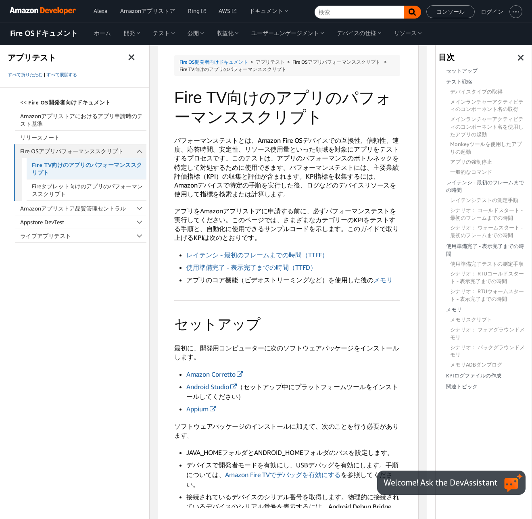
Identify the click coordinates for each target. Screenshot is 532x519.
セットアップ (462, 71)
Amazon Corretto (211, 374)
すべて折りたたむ (25, 74)
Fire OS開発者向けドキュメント (213, 62)
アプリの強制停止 (471, 162)
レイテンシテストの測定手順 (484, 200)
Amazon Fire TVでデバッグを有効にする (283, 475)
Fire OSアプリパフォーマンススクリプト (83, 151)
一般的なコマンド (471, 172)
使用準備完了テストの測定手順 (487, 264)
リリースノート (40, 137)
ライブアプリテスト (83, 236)
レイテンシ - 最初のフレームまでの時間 (485, 186)
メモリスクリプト (471, 320)
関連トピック (462, 387)
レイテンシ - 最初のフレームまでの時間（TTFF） (257, 255)
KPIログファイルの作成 (473, 376)
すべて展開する (61, 74)
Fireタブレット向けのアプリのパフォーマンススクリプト (87, 190)
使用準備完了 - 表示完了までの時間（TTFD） (251, 267)
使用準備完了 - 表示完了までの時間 (485, 250)
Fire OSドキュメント (44, 33)
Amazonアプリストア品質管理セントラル (83, 208)
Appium (197, 409)
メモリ (383, 280)
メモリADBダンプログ (476, 365)
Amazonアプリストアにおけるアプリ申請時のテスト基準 (81, 120)
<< (65, 102)
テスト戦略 (459, 82)
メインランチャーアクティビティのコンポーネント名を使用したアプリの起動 (487, 127)
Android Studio (207, 387)
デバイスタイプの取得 (476, 92)
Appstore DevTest (83, 222)
